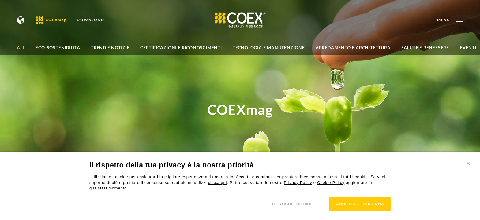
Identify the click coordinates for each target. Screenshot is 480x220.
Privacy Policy (298, 182)
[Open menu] (450, 20)
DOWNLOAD (90, 20)
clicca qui (217, 182)
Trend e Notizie (110, 47)
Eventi (468, 47)
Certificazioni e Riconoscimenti (181, 47)
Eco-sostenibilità (58, 47)
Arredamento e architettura (353, 47)
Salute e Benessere (425, 47)
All (21, 47)
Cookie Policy (330, 182)
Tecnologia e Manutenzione (269, 47)
